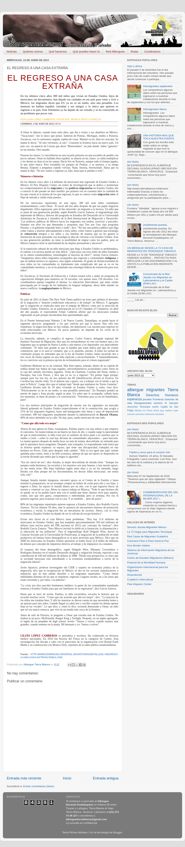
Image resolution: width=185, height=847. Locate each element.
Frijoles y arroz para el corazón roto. (150, 452)
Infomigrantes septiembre (157, 86)
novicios (131, 414)
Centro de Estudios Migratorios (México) (150, 557)
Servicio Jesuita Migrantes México (146, 527)
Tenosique (145, 406)
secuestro (139, 414)
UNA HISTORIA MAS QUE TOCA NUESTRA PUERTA (158, 137)
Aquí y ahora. (135, 66)
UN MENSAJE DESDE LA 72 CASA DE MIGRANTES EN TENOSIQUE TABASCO (151, 250)
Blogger (117, 832)
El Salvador (171, 403)
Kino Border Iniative (138, 545)
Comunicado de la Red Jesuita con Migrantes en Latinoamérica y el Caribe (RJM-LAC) (157, 279)
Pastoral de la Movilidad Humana (146, 562)
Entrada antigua (106, 778)
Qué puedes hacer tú (86, 51)
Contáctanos (152, 51)
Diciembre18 (134, 574)
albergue (135, 389)
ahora (156, 410)
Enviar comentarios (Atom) (38, 786)
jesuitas (147, 399)
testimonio (149, 414)
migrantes (155, 389)
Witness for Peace (144, 410)
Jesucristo (132, 406)
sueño (155, 406)
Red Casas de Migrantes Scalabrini (147, 536)
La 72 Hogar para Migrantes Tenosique (149, 531)
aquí (162, 410)
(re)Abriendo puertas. (155, 224)
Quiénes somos (33, 51)
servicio (158, 403)
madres (168, 410)
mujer (175, 410)
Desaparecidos (142, 403)
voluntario (159, 414)
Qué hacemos (58, 51)
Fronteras (158, 399)
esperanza (134, 399)
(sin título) (133, 161)
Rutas (134, 51)
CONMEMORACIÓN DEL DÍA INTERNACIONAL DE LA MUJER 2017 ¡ (160, 495)
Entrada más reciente (24, 778)
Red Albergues (115, 51)
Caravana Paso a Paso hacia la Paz (148, 540)
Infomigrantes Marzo (155, 109)
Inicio (67, 778)
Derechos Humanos (162, 395)
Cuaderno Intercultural (140, 579)
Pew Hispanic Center (139, 584)
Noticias (12, 51)
